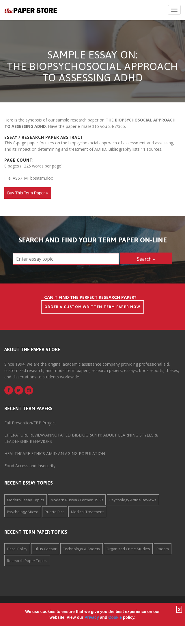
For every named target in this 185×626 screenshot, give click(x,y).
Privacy (92, 617)
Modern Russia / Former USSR (77, 499)
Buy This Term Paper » (27, 193)
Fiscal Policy (17, 548)
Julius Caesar (45, 548)
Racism (162, 548)
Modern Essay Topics (25, 499)
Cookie (115, 617)
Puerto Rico (55, 511)
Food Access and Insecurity (29, 465)
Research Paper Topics (27, 560)
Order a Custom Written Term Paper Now (92, 307)
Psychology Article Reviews (132, 499)
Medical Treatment (87, 511)
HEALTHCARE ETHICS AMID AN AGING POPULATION (54, 453)
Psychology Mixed (22, 511)
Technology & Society (81, 548)
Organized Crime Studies (128, 548)
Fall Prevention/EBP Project (30, 423)
